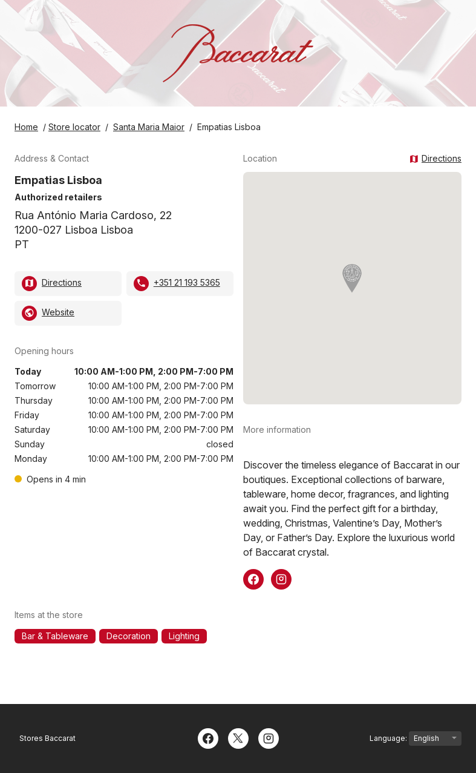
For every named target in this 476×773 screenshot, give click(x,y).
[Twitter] (238, 737)
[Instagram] (268, 737)
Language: (415, 738)
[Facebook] (208, 737)
